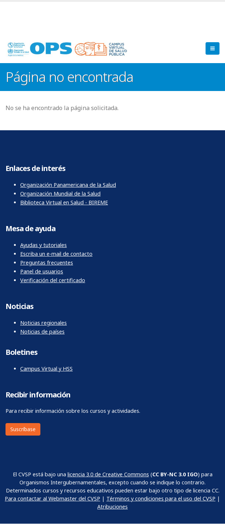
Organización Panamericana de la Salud (68, 184)
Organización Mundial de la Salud (60, 193)
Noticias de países (42, 331)
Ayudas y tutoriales (43, 244)
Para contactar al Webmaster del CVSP (52, 498)
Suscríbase (23, 429)
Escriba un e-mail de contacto (56, 253)
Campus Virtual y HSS (46, 368)
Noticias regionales (43, 322)
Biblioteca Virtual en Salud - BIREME (64, 202)
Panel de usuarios (41, 271)
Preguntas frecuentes (46, 262)
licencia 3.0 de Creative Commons (108, 474)
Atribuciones (112, 506)
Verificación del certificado (52, 280)
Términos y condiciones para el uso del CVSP (160, 498)
